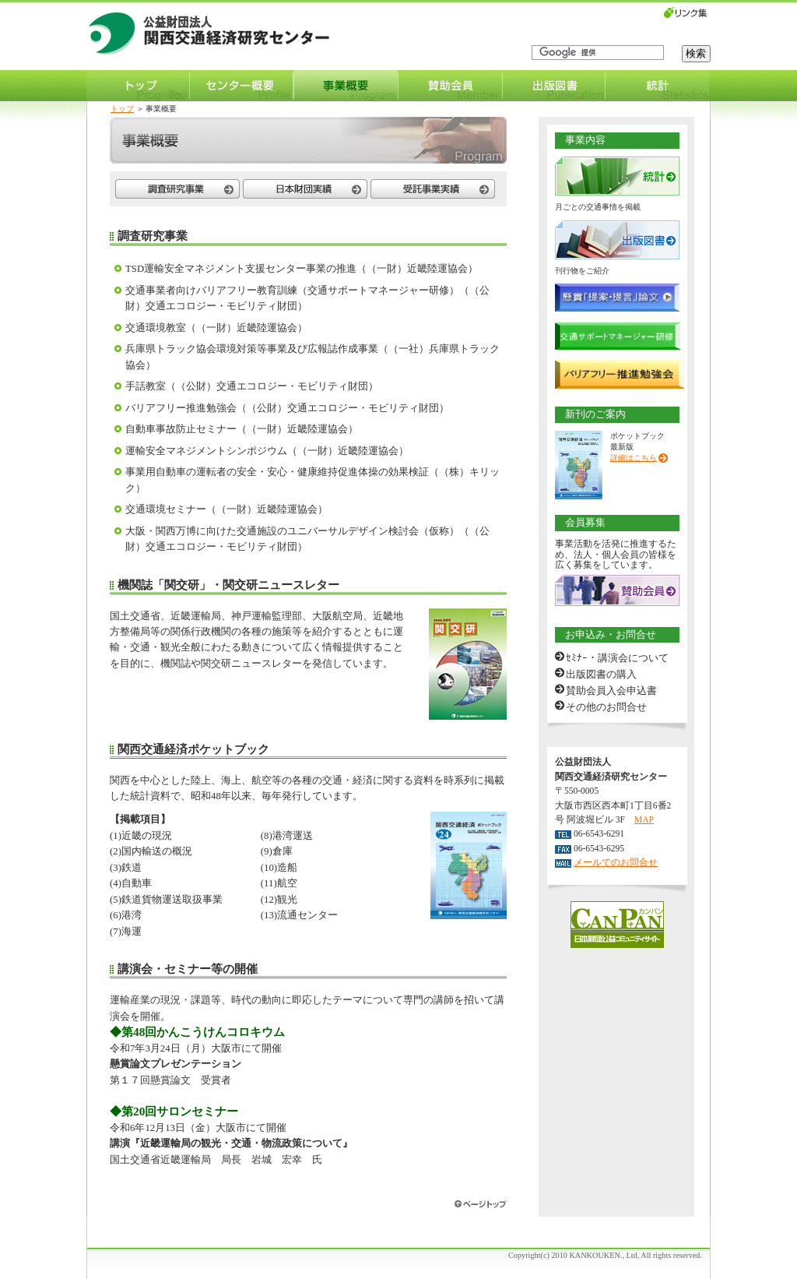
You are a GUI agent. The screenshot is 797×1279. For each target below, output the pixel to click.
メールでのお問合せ (616, 862)
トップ (122, 108)
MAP (644, 819)
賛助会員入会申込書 (611, 690)
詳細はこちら (633, 457)
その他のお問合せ (606, 707)
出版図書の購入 (601, 674)
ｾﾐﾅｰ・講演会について (617, 658)
